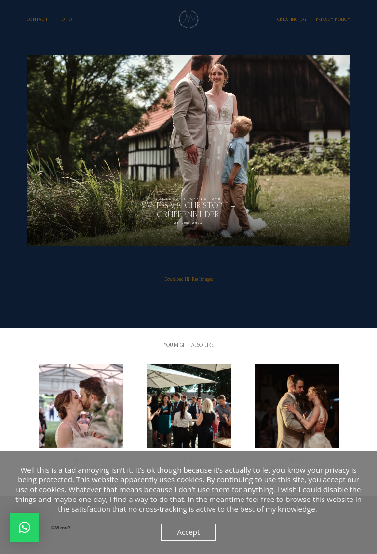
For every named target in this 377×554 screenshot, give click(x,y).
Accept (188, 532)
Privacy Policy (333, 20)
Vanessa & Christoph (188, 199)
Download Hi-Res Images (188, 279)
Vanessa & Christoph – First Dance (297, 422)
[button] (24, 527)
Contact (37, 20)
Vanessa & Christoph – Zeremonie (81, 422)
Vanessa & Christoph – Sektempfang (189, 422)
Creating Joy (292, 20)
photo (64, 20)
